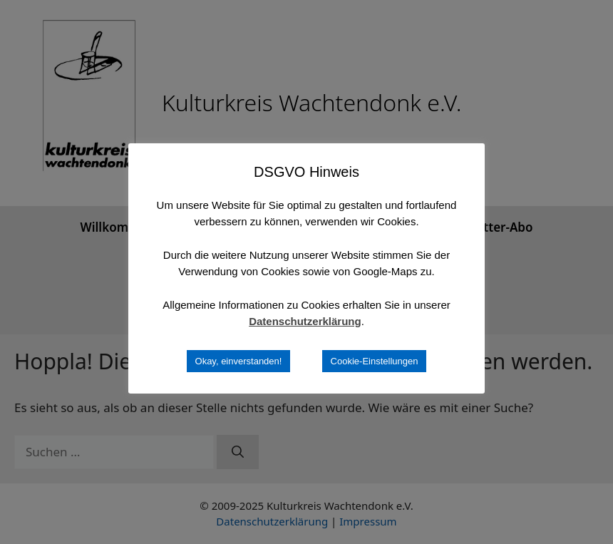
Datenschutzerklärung (305, 321)
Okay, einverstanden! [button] (238, 361)
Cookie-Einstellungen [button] (374, 361)
